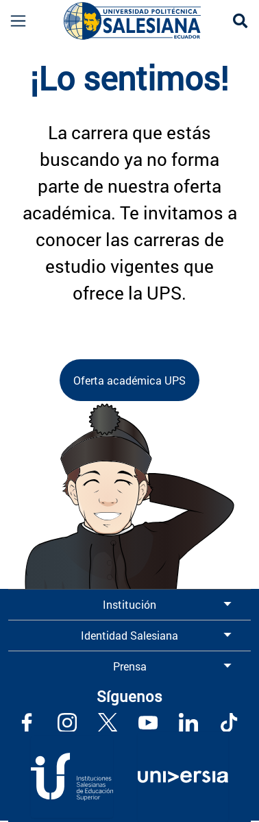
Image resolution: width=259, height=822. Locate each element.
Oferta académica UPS (129, 380)
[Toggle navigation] (13, 21)
